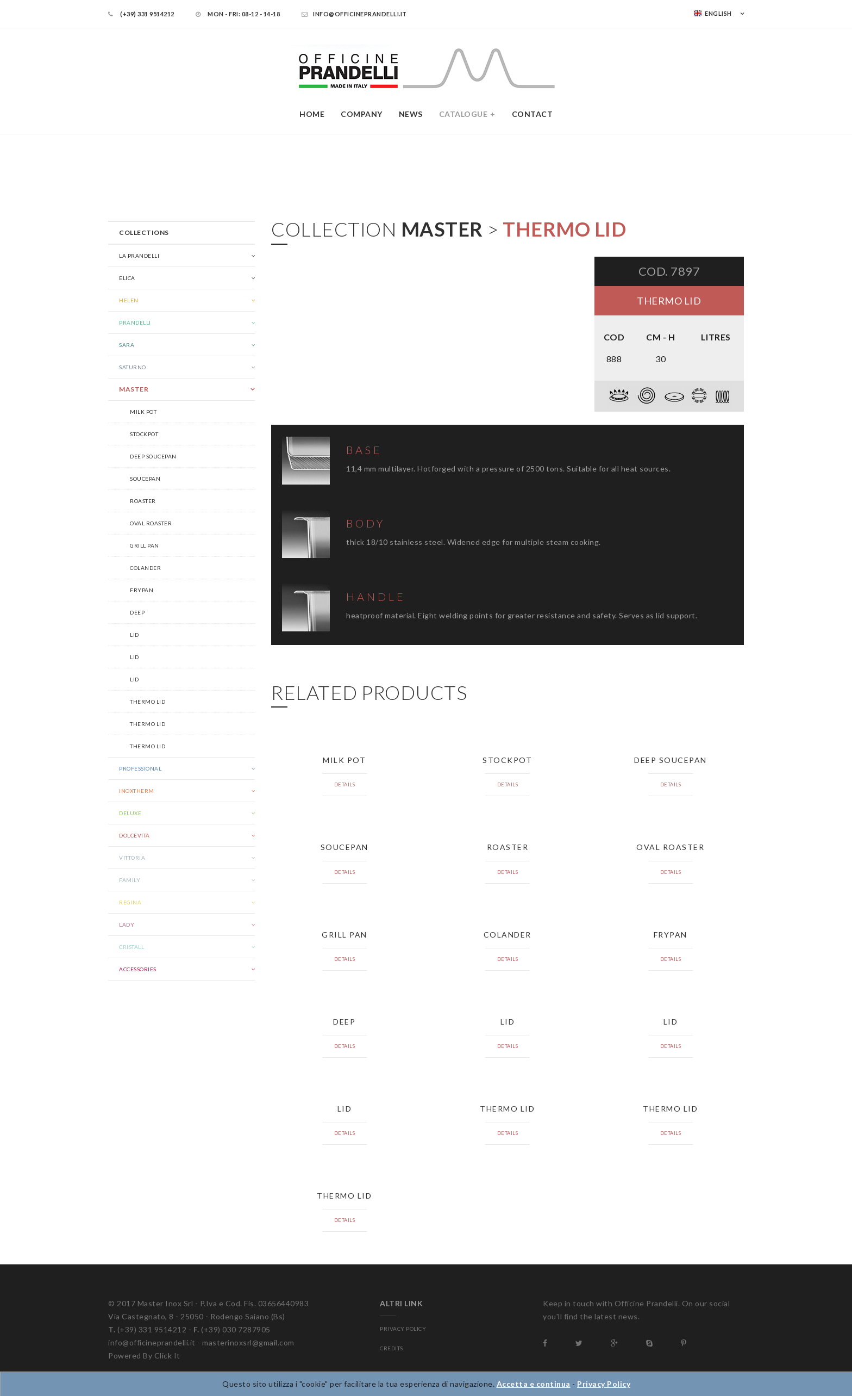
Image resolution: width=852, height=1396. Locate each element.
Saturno (132, 367)
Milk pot (143, 411)
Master (133, 389)
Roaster (143, 501)
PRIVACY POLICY (403, 1328)
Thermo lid (147, 701)
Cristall (131, 947)
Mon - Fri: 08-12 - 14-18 (238, 13)
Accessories (137, 969)
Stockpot (144, 434)
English (712, 13)
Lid (134, 634)
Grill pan (144, 545)
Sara (126, 345)
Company (362, 114)
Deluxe (130, 813)
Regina (130, 902)
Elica (127, 278)
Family (129, 880)
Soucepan (145, 478)
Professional (140, 768)
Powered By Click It (144, 1355)
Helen (129, 300)
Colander (145, 567)
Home (311, 114)
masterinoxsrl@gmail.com (248, 1342)
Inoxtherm (136, 790)
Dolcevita (134, 835)
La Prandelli (139, 255)
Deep (137, 612)
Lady (126, 924)
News (411, 114)
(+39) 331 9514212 (141, 13)
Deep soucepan (153, 456)
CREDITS (391, 1348)
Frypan (141, 590)
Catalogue (463, 114)
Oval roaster (151, 523)
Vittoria (132, 857)
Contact (532, 114)
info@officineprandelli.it (354, 13)
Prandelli (135, 322)
